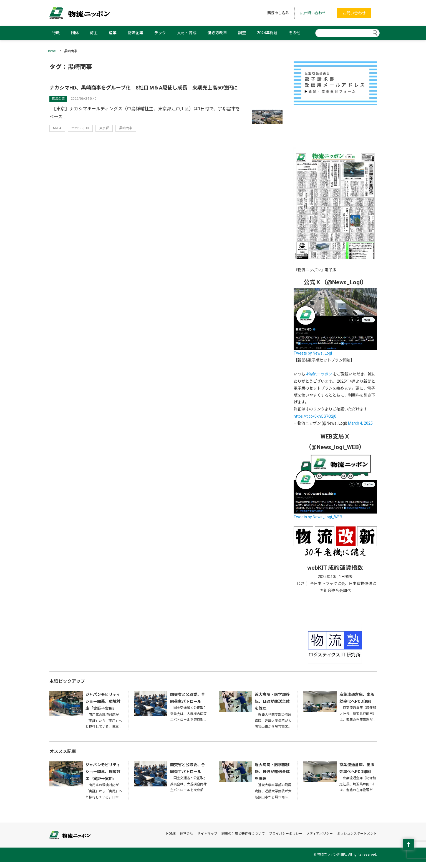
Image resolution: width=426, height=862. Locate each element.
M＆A (57, 128)
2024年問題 (267, 33)
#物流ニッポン (319, 374)
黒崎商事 (125, 128)
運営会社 (186, 834)
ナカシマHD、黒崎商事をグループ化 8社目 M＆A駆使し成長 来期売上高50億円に (143, 88)
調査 (242, 33)
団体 (75, 33)
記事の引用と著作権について (243, 834)
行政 (56, 33)
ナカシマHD (80, 128)
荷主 (94, 33)
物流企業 (135, 33)
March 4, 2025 (360, 423)
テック (160, 33)
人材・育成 (186, 33)
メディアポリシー (319, 834)
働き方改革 (217, 33)
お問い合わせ (354, 13)
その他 (294, 33)
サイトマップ (207, 834)
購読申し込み (278, 13)
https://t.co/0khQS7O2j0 (315, 416)
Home (51, 51)
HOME (171, 834)
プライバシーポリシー (285, 834)
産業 (113, 33)
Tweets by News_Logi (313, 353)
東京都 (104, 128)
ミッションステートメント (357, 834)
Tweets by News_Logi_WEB (318, 517)
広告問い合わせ (313, 13)
